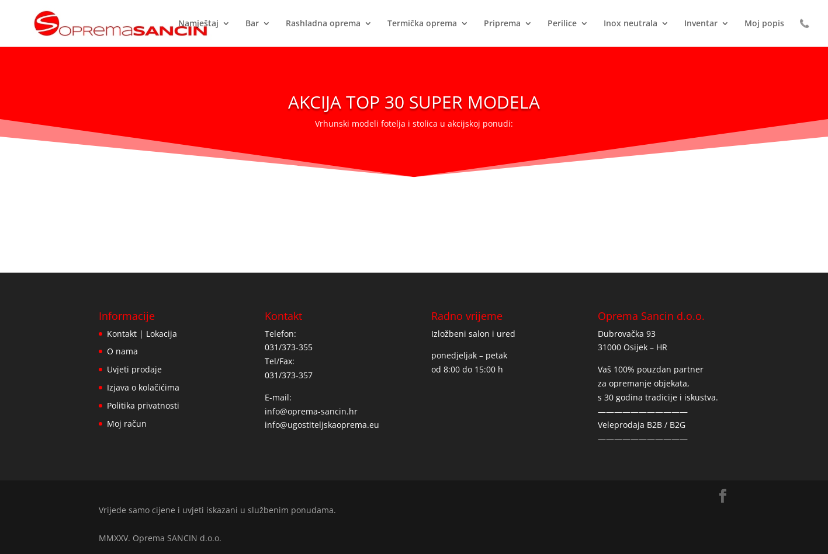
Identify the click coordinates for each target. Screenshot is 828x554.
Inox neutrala (630, 24)
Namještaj (198, 24)
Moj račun (127, 423)
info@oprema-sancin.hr (311, 411)
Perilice (562, 24)
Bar (252, 24)
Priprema (502, 24)
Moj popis (764, 24)
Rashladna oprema (323, 24)
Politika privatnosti (143, 405)
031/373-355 (289, 347)
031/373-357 (289, 375)
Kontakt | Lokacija (142, 333)
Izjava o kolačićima (143, 387)
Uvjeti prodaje (134, 369)
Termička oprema (422, 24)
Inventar (701, 24)
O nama (122, 351)
